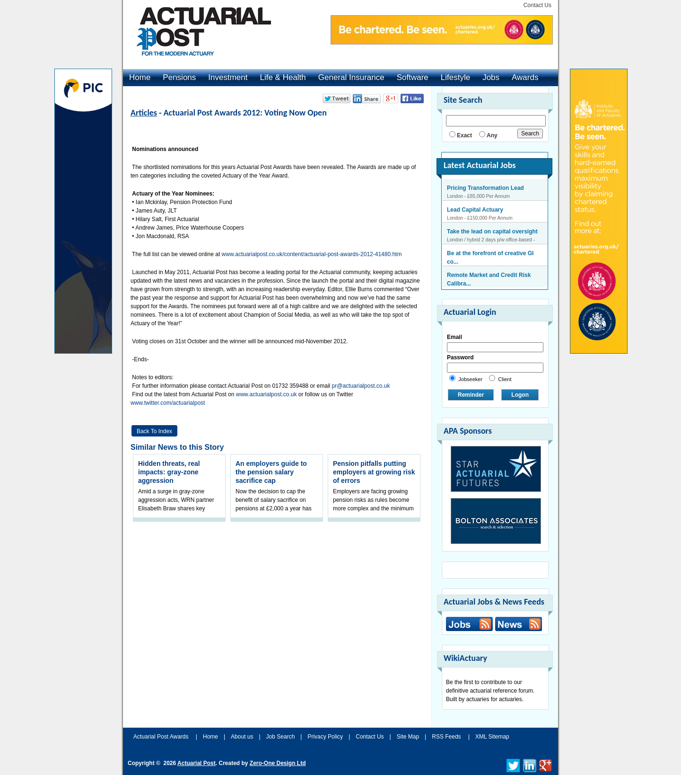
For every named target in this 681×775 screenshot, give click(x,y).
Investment (227, 77)
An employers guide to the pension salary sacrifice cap (271, 472)
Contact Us (537, 5)
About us (242, 736)
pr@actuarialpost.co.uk (361, 386)
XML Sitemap (492, 736)
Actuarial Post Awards (161, 736)
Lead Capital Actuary (475, 209)
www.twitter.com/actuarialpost (168, 403)
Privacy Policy (325, 736)
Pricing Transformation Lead (485, 188)
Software (412, 77)
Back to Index (154, 431)
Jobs (490, 77)
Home (139, 77)
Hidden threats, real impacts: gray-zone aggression (169, 472)
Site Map (408, 736)
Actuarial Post (196, 763)
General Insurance (351, 77)
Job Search (280, 736)
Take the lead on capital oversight (492, 231)
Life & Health (283, 77)
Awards (525, 77)
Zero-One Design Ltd (278, 763)
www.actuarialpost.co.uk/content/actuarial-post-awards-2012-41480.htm (312, 254)
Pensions (179, 77)
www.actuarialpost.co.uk (266, 394)
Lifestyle (455, 77)
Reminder (471, 395)
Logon (520, 395)
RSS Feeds (446, 736)
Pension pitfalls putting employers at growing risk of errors (374, 472)
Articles (144, 112)
